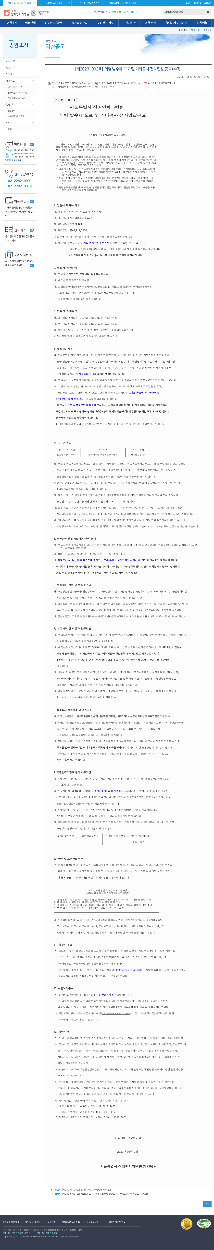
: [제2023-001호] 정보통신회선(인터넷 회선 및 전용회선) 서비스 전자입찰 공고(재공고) (101, 1193)
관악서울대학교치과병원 (91, 3)
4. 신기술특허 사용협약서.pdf (159, 83)
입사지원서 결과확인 (17, 98)
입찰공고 (208, 30)
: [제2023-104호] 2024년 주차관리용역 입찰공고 (82, 1189)
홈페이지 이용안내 (176, 23)
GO (31, 145)
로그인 (188, 3)
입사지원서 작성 (15, 87)
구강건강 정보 (105, 23)
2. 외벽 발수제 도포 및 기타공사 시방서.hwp (69, 83)
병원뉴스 (10, 67)
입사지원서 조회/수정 (17, 92)
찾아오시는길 (92, 1222)
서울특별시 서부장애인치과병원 (124, 3)
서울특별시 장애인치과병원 (22, 3)
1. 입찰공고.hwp (104, 87)
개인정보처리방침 (33, 1222)
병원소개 (12, 23)
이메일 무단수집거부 (71, 1222)
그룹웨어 (208, 3)
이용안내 (30, 23)
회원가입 (197, 3)
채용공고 (10, 80)
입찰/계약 (10, 104)
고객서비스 (129, 23)
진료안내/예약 (53, 23)
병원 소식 (150, 23)
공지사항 (10, 61)
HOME (184, 30)
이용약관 (51, 1222)
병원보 (11, 128)
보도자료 (10, 74)
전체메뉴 (202, 23)
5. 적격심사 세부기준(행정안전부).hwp (71, 87)
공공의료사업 (79, 23)
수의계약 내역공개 (16, 116)
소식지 (9, 122)
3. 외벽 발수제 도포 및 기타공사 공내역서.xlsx (117, 83)
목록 (207, 1204)
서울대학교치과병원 (57, 3)
